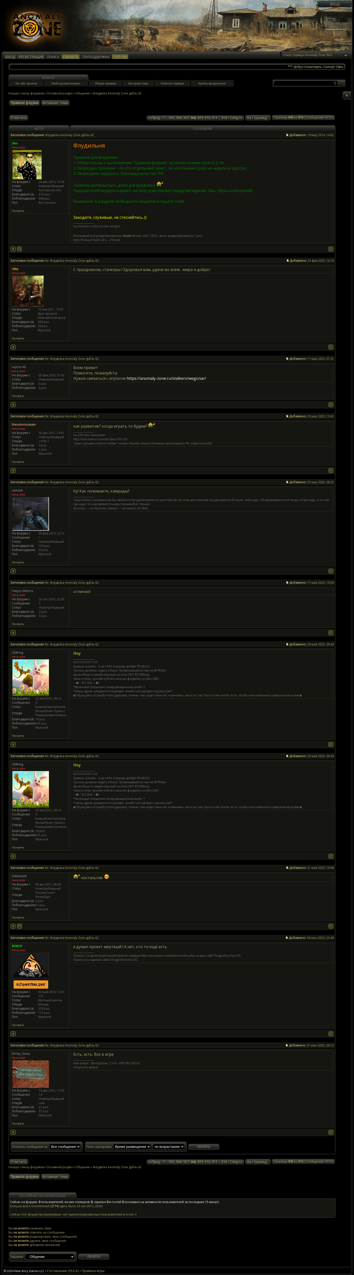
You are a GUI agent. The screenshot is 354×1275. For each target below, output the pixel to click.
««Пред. (154, 117)
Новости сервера (172, 83)
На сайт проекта (26, 83)
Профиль (18, 210)
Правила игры (93, 1270)
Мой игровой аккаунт (66, 83)
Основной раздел (60, 93)
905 (172, 117)
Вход (334, 4)
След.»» (236, 117)
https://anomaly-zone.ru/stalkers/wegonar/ (166, 378)
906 (179, 117)
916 (224, 117)
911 (215, 117)
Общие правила (105, 83)
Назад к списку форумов (26, 93)
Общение (82, 93)
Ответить (18, 117)
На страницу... (258, 117)
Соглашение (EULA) (63, 1270)
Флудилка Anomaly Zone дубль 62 (117, 93)
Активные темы (55, 102)
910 (207, 117)
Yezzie (126, 236)
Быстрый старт (138, 83)
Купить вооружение (212, 83)
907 (186, 117)
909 (200, 117)
